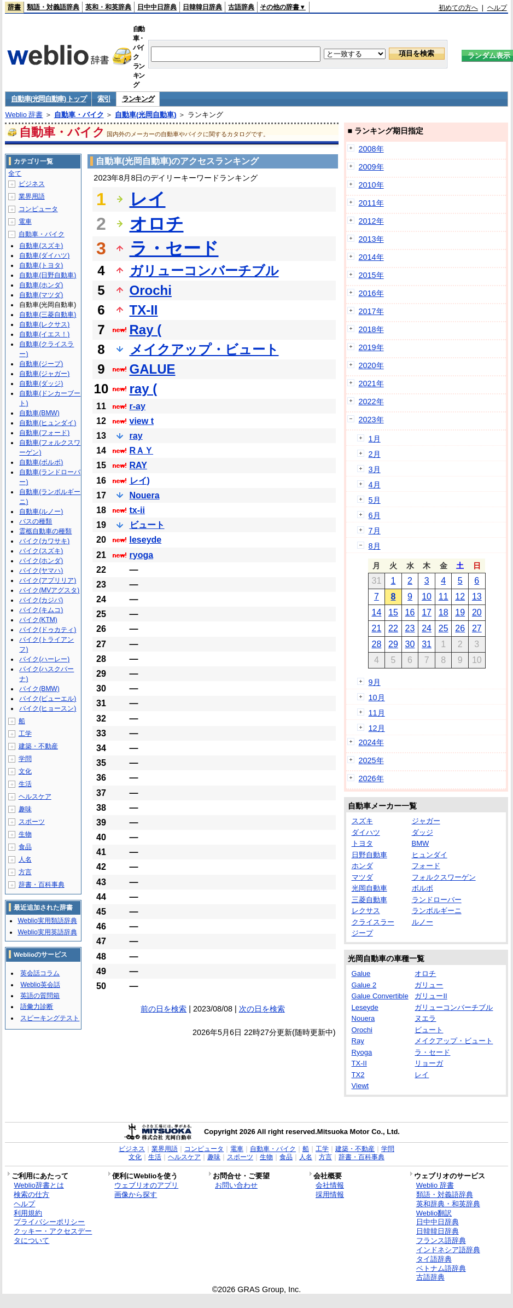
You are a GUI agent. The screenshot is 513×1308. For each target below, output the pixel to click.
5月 (375, 500)
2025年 (371, 760)
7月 (375, 530)
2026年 (371, 778)
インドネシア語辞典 (448, 1250)
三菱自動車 (369, 900)
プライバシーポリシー (49, 1222)
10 (427, 596)
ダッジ (422, 832)
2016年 (371, 293)
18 (443, 612)
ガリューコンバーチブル (204, 270)
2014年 (371, 257)
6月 (375, 515)
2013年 (371, 239)
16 (410, 612)
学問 (25, 759)
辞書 (14, 7)
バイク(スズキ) (41, 551)
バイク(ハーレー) (44, 659)
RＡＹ (142, 450)
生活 (25, 784)
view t (142, 421)
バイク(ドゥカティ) (47, 629)
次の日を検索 (262, 1008)
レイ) (140, 480)
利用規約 (28, 1213)
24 (427, 628)
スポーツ (32, 822)
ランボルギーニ (437, 910)
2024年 (371, 742)
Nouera (145, 495)
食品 (25, 847)
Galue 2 (364, 985)
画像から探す (135, 1194)
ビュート (147, 525)
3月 (375, 469)
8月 (375, 546)
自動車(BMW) (39, 413)
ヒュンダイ (429, 855)
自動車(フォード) (44, 433)
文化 (25, 771)
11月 (377, 712)
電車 (25, 221)
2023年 (371, 419)
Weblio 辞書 (24, 115)
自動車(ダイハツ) (44, 255)
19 (460, 612)
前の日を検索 (163, 1008)
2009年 (371, 166)
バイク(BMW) (39, 689)
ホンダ (362, 866)
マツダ (362, 877)
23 (410, 628)
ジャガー (426, 821)
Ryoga (362, 1052)
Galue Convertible (380, 996)
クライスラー (373, 922)
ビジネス (32, 184)
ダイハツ (366, 832)
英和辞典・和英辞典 (448, 1204)
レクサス (366, 910)
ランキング (138, 99)
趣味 (25, 809)
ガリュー (429, 985)
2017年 (371, 311)
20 (477, 612)
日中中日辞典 (157, 7)
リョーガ (429, 1063)
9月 (375, 682)
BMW (420, 843)
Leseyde (365, 1007)
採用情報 (330, 1194)
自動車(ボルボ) (41, 462)
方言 (25, 872)
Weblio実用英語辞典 (47, 932)
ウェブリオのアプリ (146, 1185)
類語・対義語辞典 (53, 7)
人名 (25, 859)
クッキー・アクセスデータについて (53, 1236)
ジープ (362, 933)
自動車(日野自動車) (47, 275)
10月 (377, 697)
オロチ (157, 224)
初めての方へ (458, 7)
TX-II (144, 310)
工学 (25, 733)
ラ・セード (174, 248)
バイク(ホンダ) (41, 561)
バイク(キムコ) (41, 610)
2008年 (371, 148)
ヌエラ (425, 1018)
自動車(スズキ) (41, 245)
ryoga (142, 555)
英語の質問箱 (40, 995)
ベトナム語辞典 (441, 1268)
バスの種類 (35, 521)
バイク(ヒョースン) (47, 708)
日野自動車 (369, 855)
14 (376, 612)
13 (477, 596)
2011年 (371, 203)
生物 (25, 834)
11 (443, 596)
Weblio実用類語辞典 (47, 921)
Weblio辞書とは (38, 1185)
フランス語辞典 (441, 1240)
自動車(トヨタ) (41, 265)
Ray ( (146, 329)
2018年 (371, 329)
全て (14, 173)
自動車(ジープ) (41, 364)
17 (427, 612)
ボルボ (422, 888)
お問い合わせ (236, 1185)
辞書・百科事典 (42, 884)
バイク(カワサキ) (44, 541)
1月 (375, 438)
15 (393, 612)
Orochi (151, 290)
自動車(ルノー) (41, 511)
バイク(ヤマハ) (41, 570)
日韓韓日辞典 (202, 7)
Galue (361, 973)
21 (376, 628)
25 (443, 628)
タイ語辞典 (434, 1259)
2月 (375, 454)
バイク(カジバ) (41, 600)
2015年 (371, 275)
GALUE (153, 369)
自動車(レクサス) (44, 324)
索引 (103, 99)
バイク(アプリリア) (47, 580)
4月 (375, 484)
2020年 (371, 365)
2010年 (371, 185)
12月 (377, 728)
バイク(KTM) (38, 620)
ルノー (422, 922)
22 (393, 628)
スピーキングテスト (49, 1018)
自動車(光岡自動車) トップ (48, 99)
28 (376, 644)
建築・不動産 (38, 746)
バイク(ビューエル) (47, 698)
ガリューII (431, 996)
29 (393, 644)
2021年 (371, 383)
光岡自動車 (369, 888)
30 (410, 644)
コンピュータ (38, 209)
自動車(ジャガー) (44, 373)
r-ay (137, 406)
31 (427, 644)
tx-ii (137, 510)
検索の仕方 (31, 1194)
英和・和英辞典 (108, 7)
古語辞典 (241, 7)
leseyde (146, 539)
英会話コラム (40, 973)
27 (477, 628)
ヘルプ (497, 7)
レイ (148, 199)
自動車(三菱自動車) (47, 314)
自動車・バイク (79, 115)
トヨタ (362, 843)
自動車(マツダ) (41, 295)
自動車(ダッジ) (41, 383)
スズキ (362, 821)
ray (136, 435)
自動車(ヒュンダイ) (47, 423)
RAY (138, 465)
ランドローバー (437, 900)
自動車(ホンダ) (41, 285)
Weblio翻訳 (434, 1213)
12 (460, 596)
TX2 (358, 1075)
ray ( (144, 388)
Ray (358, 1041)
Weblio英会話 (40, 985)
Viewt (360, 1086)
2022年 (371, 401)
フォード (426, 866)
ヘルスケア (35, 796)
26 (460, 628)
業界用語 (32, 196)
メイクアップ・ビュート (204, 349)
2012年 (371, 221)
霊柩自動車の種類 (45, 531)
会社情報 (330, 1185)
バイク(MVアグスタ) (49, 590)
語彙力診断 (36, 1006)
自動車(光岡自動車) (146, 115)
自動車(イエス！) (44, 334)
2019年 (371, 347)
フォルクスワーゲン (444, 877)
